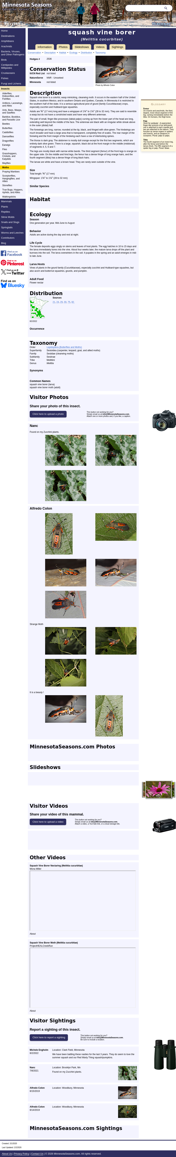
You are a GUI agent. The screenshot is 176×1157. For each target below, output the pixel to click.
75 (69, 302)
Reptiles (5, 211)
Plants (4, 206)
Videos (100, 47)
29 (61, 302)
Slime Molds (7, 217)
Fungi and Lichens (11, 83)
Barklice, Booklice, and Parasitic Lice (11, 118)
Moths (5, 167)
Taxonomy (100, 52)
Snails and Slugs (10, 222)
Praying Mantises (11, 171)
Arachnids (6, 46)
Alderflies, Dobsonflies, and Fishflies (10, 96)
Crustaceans (8, 73)
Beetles (6, 124)
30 (65, 302)
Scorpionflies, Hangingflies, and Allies (11, 178)
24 (57, 302)
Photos (63, 47)
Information (45, 47)
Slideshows (82, 47)
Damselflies (8, 136)
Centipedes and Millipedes (9, 66)
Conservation (34, 52)
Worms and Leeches (12, 232)
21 (54, 302)
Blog (3, 243)
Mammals (6, 201)
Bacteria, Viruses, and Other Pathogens (12, 53)
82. (73, 302)
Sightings (117, 47)
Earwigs (6, 145)
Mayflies (6, 163)
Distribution (86, 52)
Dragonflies (8, 141)
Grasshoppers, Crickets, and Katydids (9, 156)
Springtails (7, 227)
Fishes (4, 78)
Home (4, 30)
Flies (4, 149)
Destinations (8, 36)
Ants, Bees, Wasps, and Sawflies (12, 111)
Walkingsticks (9, 196)
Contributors (7, 237)
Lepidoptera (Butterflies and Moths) (64, 347)
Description (50, 52)
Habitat (62, 52)
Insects (5, 88)
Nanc (34, 426)
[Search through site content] (143, 8)
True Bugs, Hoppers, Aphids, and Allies (12, 191)
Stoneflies (7, 185)
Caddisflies (7, 132)
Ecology (73, 52)
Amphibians (7, 41)
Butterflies (7, 128)
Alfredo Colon (41, 508)
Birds (4, 59)
